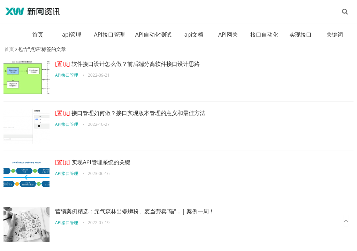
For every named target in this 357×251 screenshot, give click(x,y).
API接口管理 (109, 34)
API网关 (228, 34)
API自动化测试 (153, 34)
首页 (37, 34)
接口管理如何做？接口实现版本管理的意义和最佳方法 (130, 113)
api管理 (71, 34)
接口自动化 (264, 34)
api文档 (194, 34)
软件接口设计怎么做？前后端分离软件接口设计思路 (127, 64)
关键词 (334, 34)
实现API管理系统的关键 (92, 162)
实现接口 (300, 34)
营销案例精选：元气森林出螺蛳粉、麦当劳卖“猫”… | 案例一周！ (134, 211)
